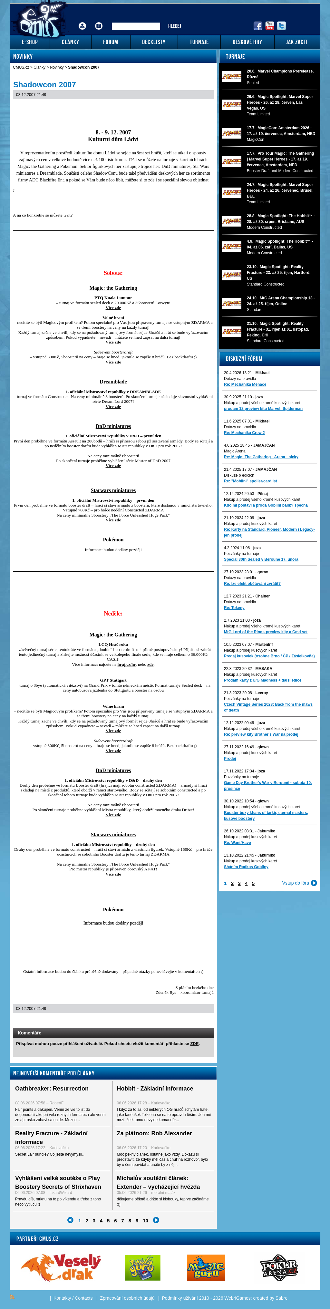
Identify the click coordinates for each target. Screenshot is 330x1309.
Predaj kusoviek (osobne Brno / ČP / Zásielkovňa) (269, 656)
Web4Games (237, 1298)
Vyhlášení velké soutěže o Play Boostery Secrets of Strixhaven (58, 1182)
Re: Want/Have (237, 842)
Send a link (183, 1021)
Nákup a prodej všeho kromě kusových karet (262, 403)
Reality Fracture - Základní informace (51, 1137)
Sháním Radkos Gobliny (246, 867)
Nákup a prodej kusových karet (250, 523)
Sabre (281, 1298)
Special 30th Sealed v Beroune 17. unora (261, 559)
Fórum (99, 21)
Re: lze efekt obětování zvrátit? (252, 583)
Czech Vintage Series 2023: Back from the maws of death (268, 707)
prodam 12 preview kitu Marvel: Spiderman (263, 408)
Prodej (230, 758)
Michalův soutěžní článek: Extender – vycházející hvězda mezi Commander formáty (158, 1187)
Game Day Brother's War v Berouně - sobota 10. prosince (268, 786)
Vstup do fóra (295, 883)
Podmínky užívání (180, 1298)
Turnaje (235, 56)
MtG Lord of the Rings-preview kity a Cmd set (265, 632)
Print (191, 1021)
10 (145, 1220)
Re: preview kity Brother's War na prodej (261, 734)
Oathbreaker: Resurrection (52, 1088)
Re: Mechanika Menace (245, 384)
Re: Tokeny (234, 608)
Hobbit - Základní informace (155, 1088)
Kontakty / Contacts (72, 1298)
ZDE (194, 1043)
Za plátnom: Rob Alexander (154, 1133)
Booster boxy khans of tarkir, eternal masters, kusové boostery (266, 815)
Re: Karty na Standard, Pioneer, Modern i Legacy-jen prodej (269, 532)
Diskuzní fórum (244, 358)
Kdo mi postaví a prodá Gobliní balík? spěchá (266, 505)
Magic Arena (235, 451)
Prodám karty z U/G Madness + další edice (262, 680)
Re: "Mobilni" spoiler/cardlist (250, 481)
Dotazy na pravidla (240, 378)
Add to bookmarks (200, 1021)
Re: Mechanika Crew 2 (244, 433)
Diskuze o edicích (239, 475)
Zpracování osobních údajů (127, 1298)
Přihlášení (82, 21)
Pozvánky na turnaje (241, 553)
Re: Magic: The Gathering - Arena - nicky (261, 457)
